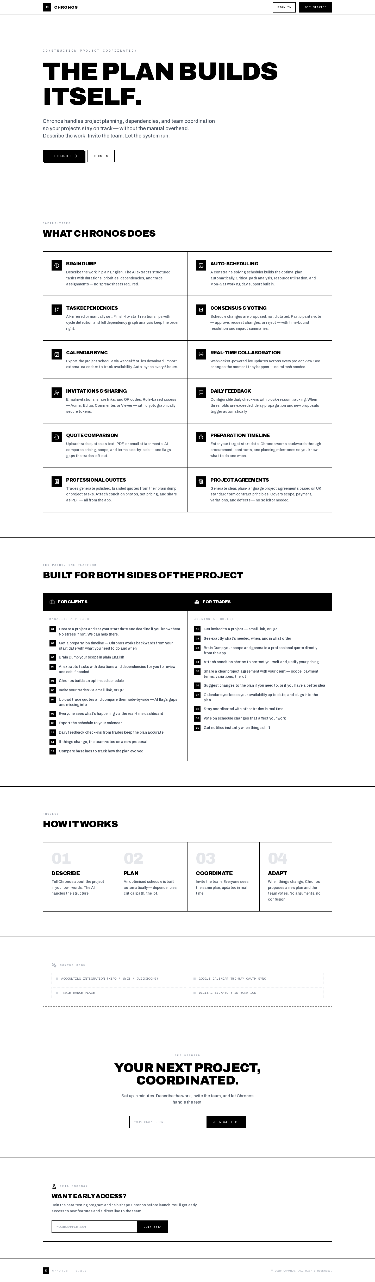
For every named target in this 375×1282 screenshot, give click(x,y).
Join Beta (152, 1226)
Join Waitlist (226, 1122)
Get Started (316, 7)
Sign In (284, 7)
